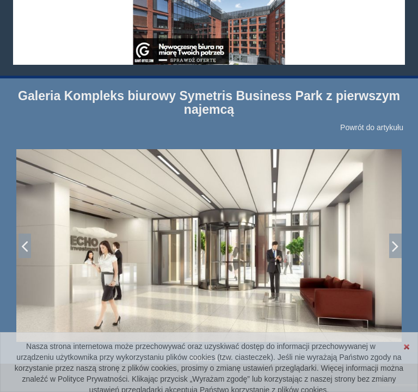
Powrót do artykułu (371, 127)
